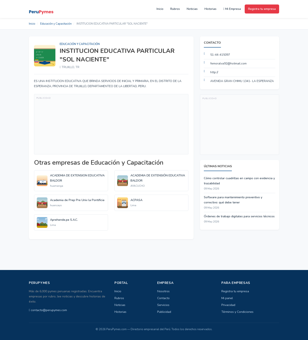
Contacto (163, 298)
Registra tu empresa (262, 9)
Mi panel (227, 298)
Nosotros (163, 291)
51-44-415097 (220, 55)
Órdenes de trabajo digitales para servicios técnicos (239, 216)
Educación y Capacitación (56, 24)
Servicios (163, 305)
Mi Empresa (232, 9)
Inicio (160, 9)
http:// (214, 72)
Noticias (192, 9)
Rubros (175, 9)
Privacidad (228, 305)
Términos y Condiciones (237, 312)
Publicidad (164, 312)
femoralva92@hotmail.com (228, 63)
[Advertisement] (111, 124)
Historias (210, 9)
